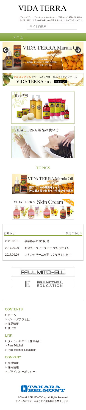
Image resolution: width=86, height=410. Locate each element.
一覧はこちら (71, 233)
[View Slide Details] (43, 56)
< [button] (6, 50)
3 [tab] (48, 66)
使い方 (12, 328)
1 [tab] (37, 66)
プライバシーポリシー (21, 371)
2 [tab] (43, 66)
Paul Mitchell (15, 345)
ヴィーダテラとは (19, 319)
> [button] (77, 50)
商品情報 (13, 323)
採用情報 (13, 367)
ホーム (12, 315)
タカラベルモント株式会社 (24, 341)
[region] (43, 52)
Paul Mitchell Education (22, 349)
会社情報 (13, 363)
